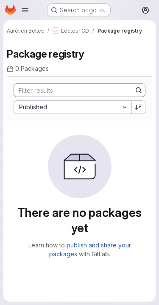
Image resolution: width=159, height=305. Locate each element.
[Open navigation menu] (25, 10)
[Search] (69, 90)
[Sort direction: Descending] (138, 107)
